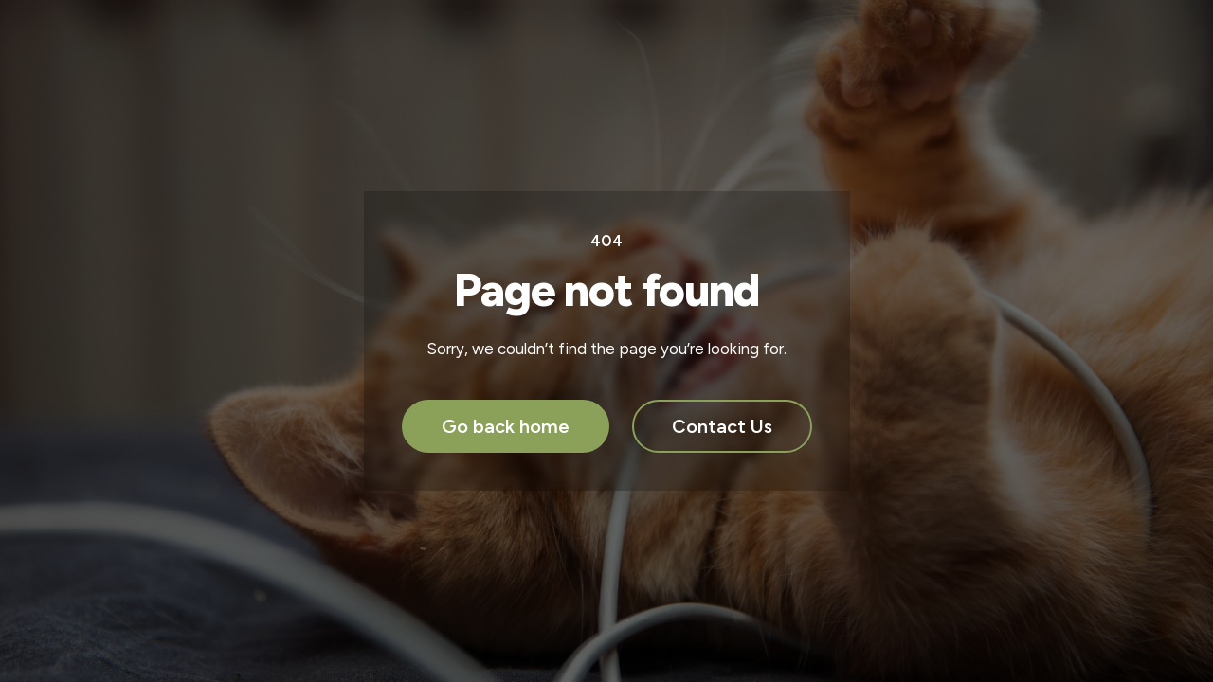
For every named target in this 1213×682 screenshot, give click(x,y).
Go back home (506, 426)
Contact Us (722, 426)
